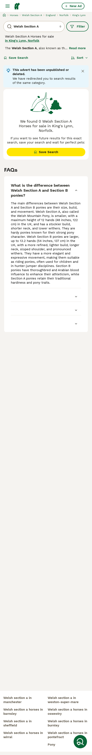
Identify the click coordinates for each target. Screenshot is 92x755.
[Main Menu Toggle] (7, 6)
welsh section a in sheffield (17, 723)
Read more (77, 48)
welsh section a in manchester (17, 700)
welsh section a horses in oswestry (67, 712)
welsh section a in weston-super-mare (63, 700)
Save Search (16, 58)
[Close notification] (82, 71)
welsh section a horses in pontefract (67, 735)
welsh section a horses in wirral (23, 735)
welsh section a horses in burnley (67, 723)
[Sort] (79, 58)
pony (51, 744)
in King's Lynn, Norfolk (22, 41)
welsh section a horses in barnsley (23, 712)
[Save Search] (80, 741)
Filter (77, 26)
